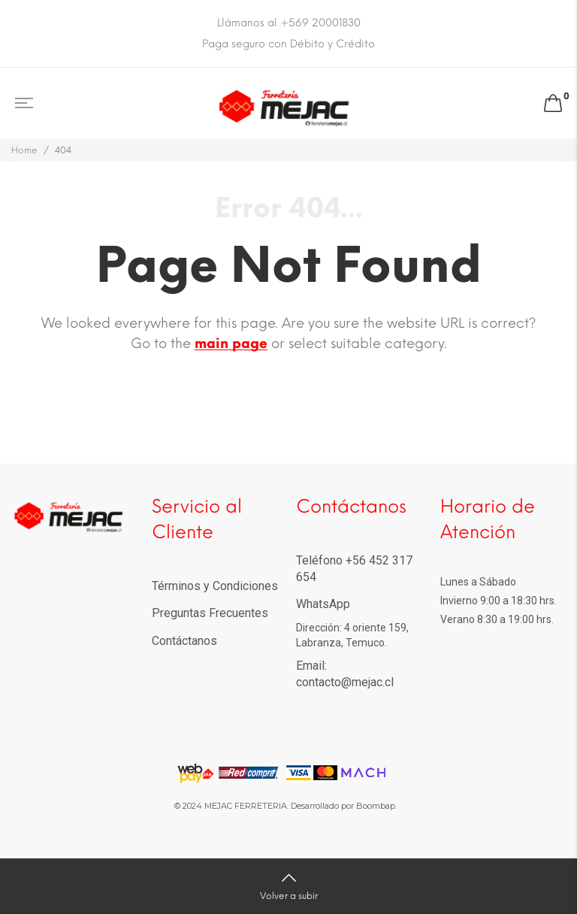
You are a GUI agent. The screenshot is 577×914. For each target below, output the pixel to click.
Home (24, 150)
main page (231, 343)
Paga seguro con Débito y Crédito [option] (288, 44)
